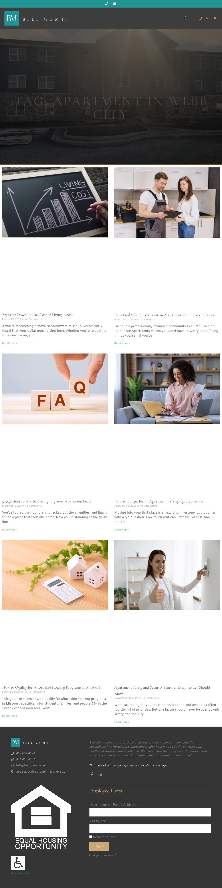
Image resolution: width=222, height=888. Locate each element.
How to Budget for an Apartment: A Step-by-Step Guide (158, 501)
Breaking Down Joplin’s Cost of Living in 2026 (37, 314)
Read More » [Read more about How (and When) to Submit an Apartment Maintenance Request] (122, 343)
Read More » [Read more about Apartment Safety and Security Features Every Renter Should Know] (122, 722)
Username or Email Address (113, 805)
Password (97, 821)
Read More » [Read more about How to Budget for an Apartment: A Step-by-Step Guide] (122, 529)
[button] (185, 18)
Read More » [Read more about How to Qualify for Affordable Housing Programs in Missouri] (10, 716)
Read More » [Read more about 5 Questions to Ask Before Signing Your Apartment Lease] (10, 529)
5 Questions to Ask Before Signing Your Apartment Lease (46, 501)
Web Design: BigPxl (21, 873)
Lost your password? (103, 855)
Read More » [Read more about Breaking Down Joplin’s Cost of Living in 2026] (10, 343)
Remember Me (102, 837)
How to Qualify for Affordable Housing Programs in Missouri (51, 687)
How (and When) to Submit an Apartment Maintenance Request (165, 314)
